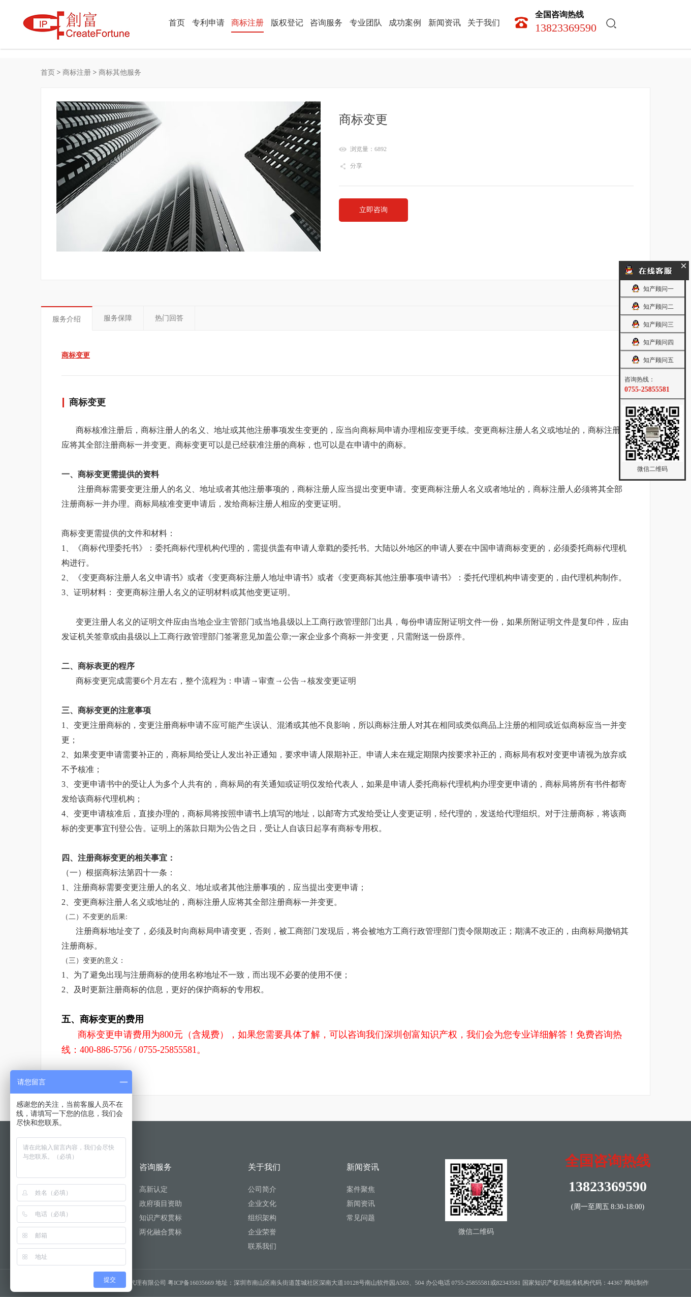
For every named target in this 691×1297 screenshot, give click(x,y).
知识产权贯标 (160, 1218)
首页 (177, 23)
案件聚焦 (361, 1189)
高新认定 (153, 1189)
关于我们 (483, 23)
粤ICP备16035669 (191, 1282)
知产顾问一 (652, 288)
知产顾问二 (652, 306)
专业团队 (366, 23)
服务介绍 (66, 319)
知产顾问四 (652, 342)
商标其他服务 (120, 72)
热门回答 (169, 318)
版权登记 (287, 23)
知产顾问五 (652, 360)
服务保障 (118, 318)
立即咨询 (373, 210)
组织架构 (262, 1218)
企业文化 (262, 1203)
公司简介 (262, 1189)
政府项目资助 (160, 1203)
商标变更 (75, 355)
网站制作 (636, 1282)
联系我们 (262, 1246)
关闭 (683, 265)
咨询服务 (326, 23)
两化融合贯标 (160, 1232)
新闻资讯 (444, 23)
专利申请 (208, 23)
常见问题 (361, 1218)
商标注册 (247, 23)
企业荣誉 (262, 1232)
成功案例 (405, 23)
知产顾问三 (652, 324)
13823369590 (565, 21)
